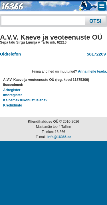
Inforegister (12, 95)
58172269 (95, 54)
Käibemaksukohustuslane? (25, 100)
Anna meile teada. (92, 71)
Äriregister (12, 90)
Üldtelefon (10, 54)
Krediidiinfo (12, 105)
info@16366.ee (59, 137)
